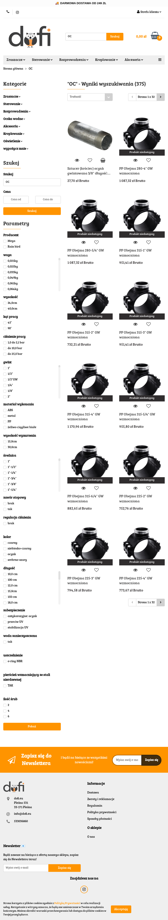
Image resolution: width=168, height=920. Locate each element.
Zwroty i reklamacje (100, 799)
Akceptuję (121, 909)
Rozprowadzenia (74, 60)
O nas (91, 837)
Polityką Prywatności (67, 903)
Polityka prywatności (101, 812)
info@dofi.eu (22, 814)
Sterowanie (42, 60)
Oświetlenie (13, 141)
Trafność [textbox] (75, 97)
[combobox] (90, 97)
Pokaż (32, 726)
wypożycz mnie (15, 149)
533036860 (21, 821)
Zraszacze (16, 60)
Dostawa (93, 792)
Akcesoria (134, 60)
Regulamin (94, 805)
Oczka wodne (14, 119)
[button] (96, 784)
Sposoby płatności (99, 819)
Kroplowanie (106, 60)
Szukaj (32, 211)
